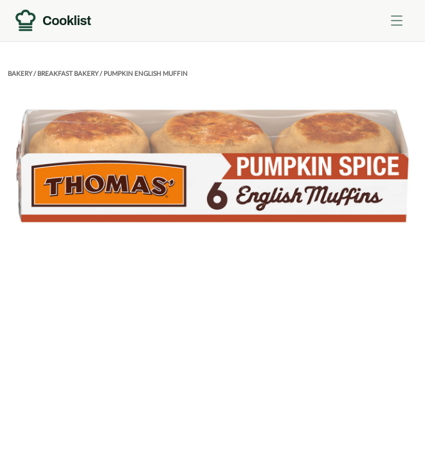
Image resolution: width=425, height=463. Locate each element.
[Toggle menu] (397, 20)
